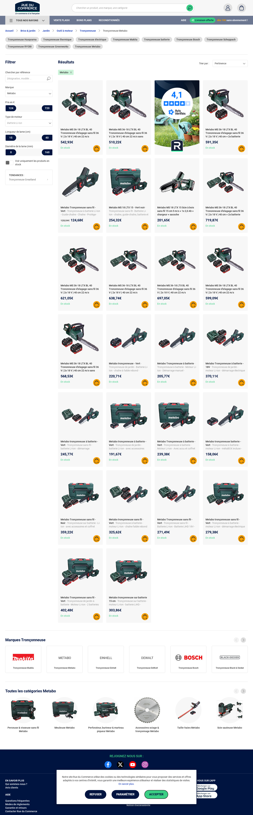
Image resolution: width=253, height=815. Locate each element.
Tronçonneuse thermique (57, 39)
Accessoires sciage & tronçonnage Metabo (147, 729)
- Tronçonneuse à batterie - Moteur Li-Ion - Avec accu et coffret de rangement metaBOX (176, 448)
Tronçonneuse (88, 30)
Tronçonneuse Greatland (22, 179)
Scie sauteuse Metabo (229, 727)
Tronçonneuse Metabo (87, 46)
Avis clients (11, 787)
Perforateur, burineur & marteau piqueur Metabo (106, 729)
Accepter (156, 794)
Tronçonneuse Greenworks (53, 46)
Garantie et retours (16, 807)
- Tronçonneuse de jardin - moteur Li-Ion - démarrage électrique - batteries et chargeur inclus (225, 370)
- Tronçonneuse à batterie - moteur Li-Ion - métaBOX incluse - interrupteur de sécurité (224, 448)
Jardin (46, 30)
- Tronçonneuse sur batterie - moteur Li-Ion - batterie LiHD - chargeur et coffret (128, 604)
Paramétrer (125, 794)
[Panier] (241, 8)
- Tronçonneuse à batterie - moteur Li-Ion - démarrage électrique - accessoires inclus (225, 526)
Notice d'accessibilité (138, 805)
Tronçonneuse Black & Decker (230, 668)
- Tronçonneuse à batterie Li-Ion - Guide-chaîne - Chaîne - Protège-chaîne (80, 214)
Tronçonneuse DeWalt (147, 668)
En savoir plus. (126, 783)
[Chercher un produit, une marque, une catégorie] (133, 8)
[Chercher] (189, 8)
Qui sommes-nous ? (16, 784)
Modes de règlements (17, 804)
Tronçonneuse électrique (92, 39)
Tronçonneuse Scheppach (221, 39)
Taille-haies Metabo (188, 727)
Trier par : (204, 63)
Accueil (9, 30)
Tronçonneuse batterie (157, 39)
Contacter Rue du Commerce (21, 811)
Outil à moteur (65, 30)
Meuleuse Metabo (64, 727)
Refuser (96, 794)
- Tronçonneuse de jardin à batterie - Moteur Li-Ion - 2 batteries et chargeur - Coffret (80, 604)
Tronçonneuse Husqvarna (22, 39)
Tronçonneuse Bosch (188, 39)
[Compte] (228, 8)
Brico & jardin (28, 30)
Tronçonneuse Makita (125, 39)
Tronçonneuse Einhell (106, 668)
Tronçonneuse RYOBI (20, 46)
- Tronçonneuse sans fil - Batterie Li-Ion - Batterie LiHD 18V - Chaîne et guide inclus (176, 526)
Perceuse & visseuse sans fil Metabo (23, 729)
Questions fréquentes (17, 800)
